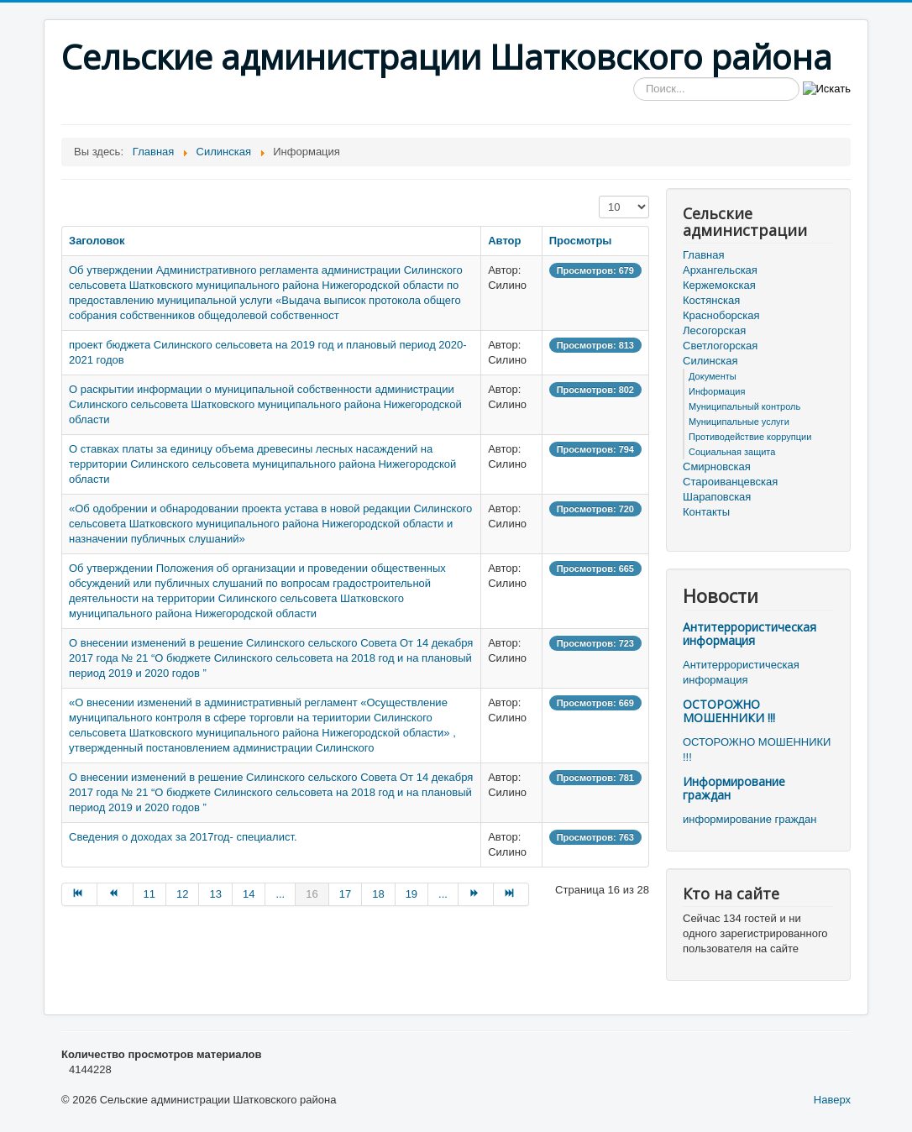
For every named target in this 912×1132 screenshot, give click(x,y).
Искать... (633, 77)
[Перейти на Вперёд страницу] (476, 894)
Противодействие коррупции (750, 437)
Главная (703, 255)
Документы (712, 376)
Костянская (711, 300)
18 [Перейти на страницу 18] (378, 894)
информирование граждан (749, 819)
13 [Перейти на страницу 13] (215, 894)
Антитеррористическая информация (749, 633)
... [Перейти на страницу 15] (280, 894)
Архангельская (720, 270)
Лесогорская (714, 330)
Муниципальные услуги (739, 422)
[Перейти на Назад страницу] (115, 894)
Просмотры (580, 240)
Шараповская (717, 496)
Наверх (832, 1099)
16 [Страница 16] (311, 894)
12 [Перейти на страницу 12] (182, 894)
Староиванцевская (730, 481)
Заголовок (97, 240)
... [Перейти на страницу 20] (443, 894)
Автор (504, 240)
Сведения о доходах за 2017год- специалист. (183, 837)
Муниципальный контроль (744, 406)
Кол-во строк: (599, 196)
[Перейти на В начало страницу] (79, 894)
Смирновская (717, 466)
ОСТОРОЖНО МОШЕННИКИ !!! (729, 711)
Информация (717, 391)
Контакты (706, 512)
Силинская (710, 360)
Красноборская (721, 315)
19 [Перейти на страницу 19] (411, 894)
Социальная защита (732, 452)
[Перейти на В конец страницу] (511, 894)
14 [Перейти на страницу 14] (248, 894)
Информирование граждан (734, 788)
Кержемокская (719, 285)
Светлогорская (720, 345)
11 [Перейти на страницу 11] (149, 894)
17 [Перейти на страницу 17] (345, 894)
